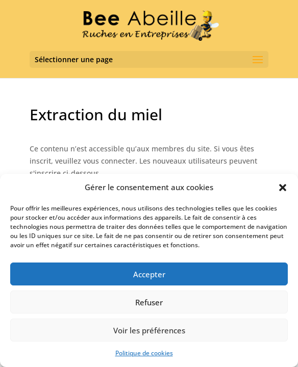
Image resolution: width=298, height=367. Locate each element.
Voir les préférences (149, 330)
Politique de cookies (144, 353)
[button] (283, 187)
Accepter (149, 274)
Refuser (149, 302)
